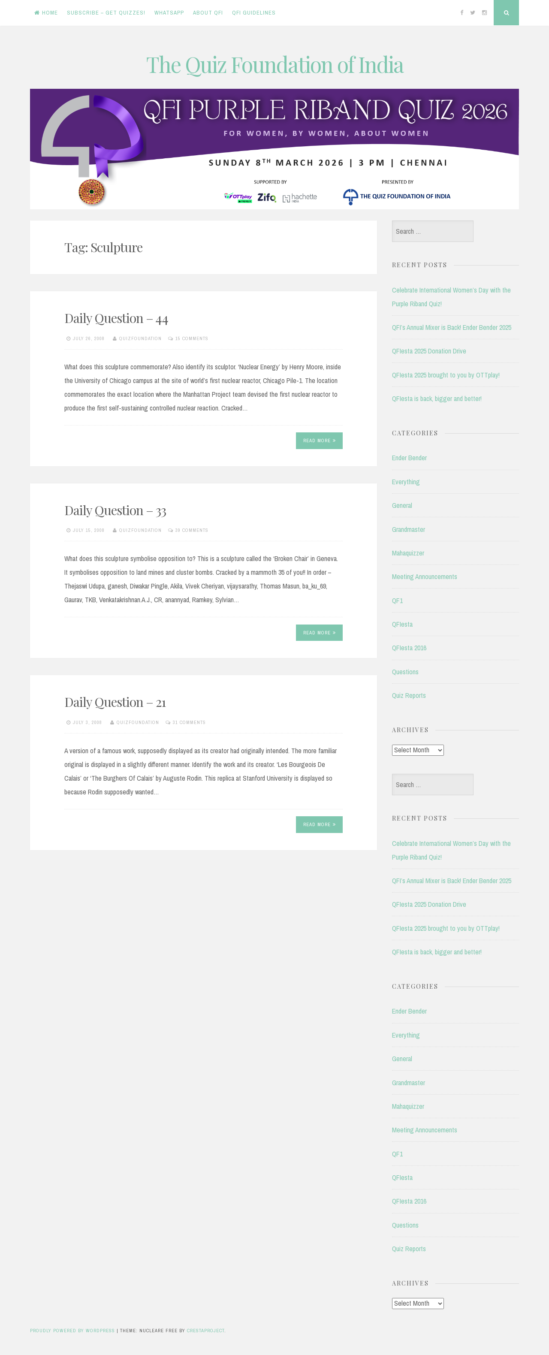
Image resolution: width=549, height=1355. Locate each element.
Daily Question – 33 (115, 510)
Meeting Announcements (424, 576)
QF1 (397, 600)
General (402, 505)
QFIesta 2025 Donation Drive (429, 351)
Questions (405, 671)
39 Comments (191, 530)
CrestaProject (205, 1331)
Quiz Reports (409, 695)
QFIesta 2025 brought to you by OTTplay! (446, 375)
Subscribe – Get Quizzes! (106, 12)
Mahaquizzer (408, 553)
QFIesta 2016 (409, 647)
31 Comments (189, 722)
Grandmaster (408, 529)
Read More (319, 441)
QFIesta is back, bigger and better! (437, 398)
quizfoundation (140, 338)
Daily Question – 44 (116, 317)
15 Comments (191, 338)
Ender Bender (409, 457)
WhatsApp (169, 12)
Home (46, 12)
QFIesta (402, 624)
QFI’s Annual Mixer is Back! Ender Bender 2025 (451, 327)
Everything (406, 481)
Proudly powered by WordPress (72, 1331)
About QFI (208, 12)
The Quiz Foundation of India (274, 64)
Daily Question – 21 (115, 701)
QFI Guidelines (254, 12)
